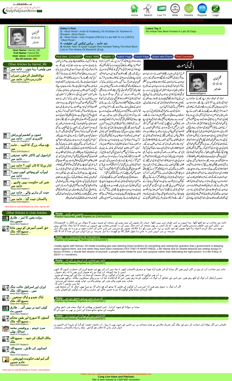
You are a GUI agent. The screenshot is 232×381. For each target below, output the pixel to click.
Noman (72, 263)
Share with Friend (162, 56)
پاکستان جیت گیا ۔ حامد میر (29, 199)
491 (35, 58)
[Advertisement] (27, 108)
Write (175, 10)
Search (148, 10)
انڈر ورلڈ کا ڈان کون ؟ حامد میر (31, 165)
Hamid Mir (33, 53)
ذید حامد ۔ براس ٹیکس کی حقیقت (85, 43)
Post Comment (184, 56)
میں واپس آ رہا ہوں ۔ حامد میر (31, 69)
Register (202, 10)
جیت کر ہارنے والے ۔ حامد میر (30, 192)
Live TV (161, 10)
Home (134, 10)
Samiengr (73, 239)
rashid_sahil (74, 216)
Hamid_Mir (34, 50)
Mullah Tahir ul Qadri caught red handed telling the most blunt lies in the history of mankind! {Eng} (98, 48)
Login (216, 10)
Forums (189, 10)
